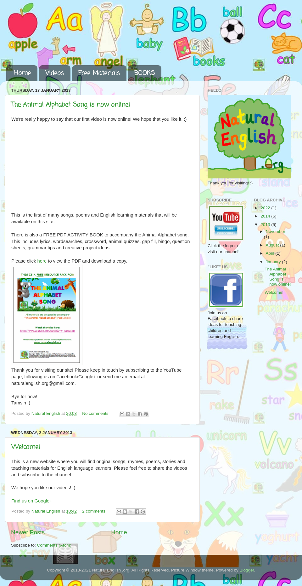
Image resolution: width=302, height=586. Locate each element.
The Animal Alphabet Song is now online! (70, 105)
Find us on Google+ (31, 500)
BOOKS (144, 73)
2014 (265, 216)
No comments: (96, 413)
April (271, 253)
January (274, 261)
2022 (265, 208)
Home (22, 73)
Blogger (246, 570)
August (273, 245)
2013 (265, 224)
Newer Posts (28, 532)
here (42, 261)
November (275, 231)
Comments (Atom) (54, 545)
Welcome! (25, 447)
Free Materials (99, 73)
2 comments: (95, 511)
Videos (54, 73)
